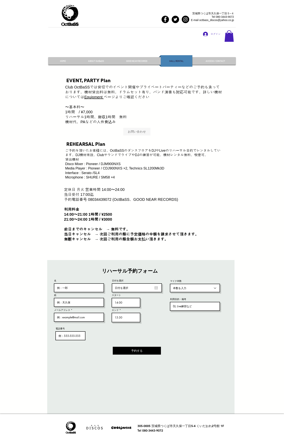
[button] (229, 36)
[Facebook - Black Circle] (165, 19)
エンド (115, 310)
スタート (116, 295)
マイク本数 (176, 281)
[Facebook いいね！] (171, 12)
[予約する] (137, 351)
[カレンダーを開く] (156, 287)
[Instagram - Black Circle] (185, 19)
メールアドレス (62, 310)
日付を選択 (117, 281)
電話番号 (60, 328)
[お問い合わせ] (136, 131)
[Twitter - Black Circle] (175, 19)
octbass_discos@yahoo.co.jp (216, 20)
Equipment (94, 97)
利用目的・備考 (178, 299)
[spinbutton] (126, 302)
